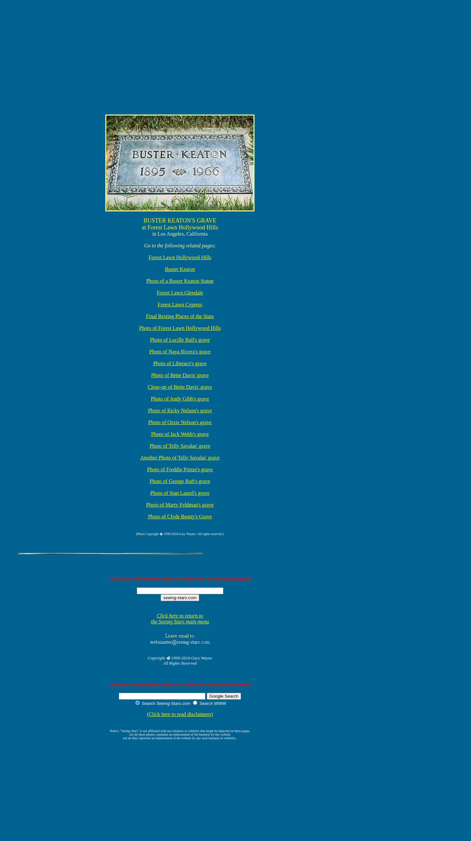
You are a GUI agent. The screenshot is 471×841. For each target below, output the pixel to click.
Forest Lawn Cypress (180, 304)
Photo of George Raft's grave (179, 481)
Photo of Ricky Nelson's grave (180, 410)
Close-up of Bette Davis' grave (180, 387)
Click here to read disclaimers (180, 714)
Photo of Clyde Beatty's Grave (180, 516)
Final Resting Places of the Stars (180, 316)
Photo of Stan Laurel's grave (180, 493)
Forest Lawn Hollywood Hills (179, 257)
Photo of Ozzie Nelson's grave (180, 422)
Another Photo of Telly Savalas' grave (180, 457)
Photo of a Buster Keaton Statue (180, 281)
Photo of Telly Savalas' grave (179, 446)
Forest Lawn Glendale (180, 292)
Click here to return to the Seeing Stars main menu (180, 618)
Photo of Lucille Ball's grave (180, 340)
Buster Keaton (180, 269)
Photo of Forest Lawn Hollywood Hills (180, 328)
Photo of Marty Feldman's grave (180, 505)
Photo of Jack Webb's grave (180, 434)
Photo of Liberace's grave (179, 363)
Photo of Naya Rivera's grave (180, 351)
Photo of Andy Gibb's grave (180, 399)
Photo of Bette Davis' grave (180, 375)
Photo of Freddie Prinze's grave (180, 469)
